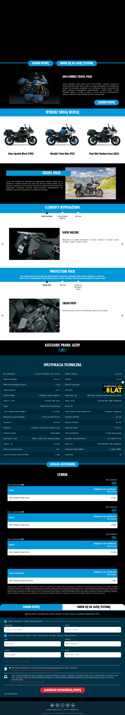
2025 (114, 510)
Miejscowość (9, 625)
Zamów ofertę (41, 63)
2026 (114, 483)
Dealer (67, 625)
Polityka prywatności (71, 710)
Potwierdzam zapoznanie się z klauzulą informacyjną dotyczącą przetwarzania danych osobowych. (45, 668)
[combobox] (32, 630)
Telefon (7, 650)
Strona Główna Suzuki (54, 710)
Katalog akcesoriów (62, 464)
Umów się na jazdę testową (76, 63)
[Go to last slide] (2, 244)
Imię (6, 639)
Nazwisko (68, 639)
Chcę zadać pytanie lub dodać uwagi (17, 661)
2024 (114, 538)
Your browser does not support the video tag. (62, 31)
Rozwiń (55, 670)
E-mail (67, 650)
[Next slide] (122, 244)
